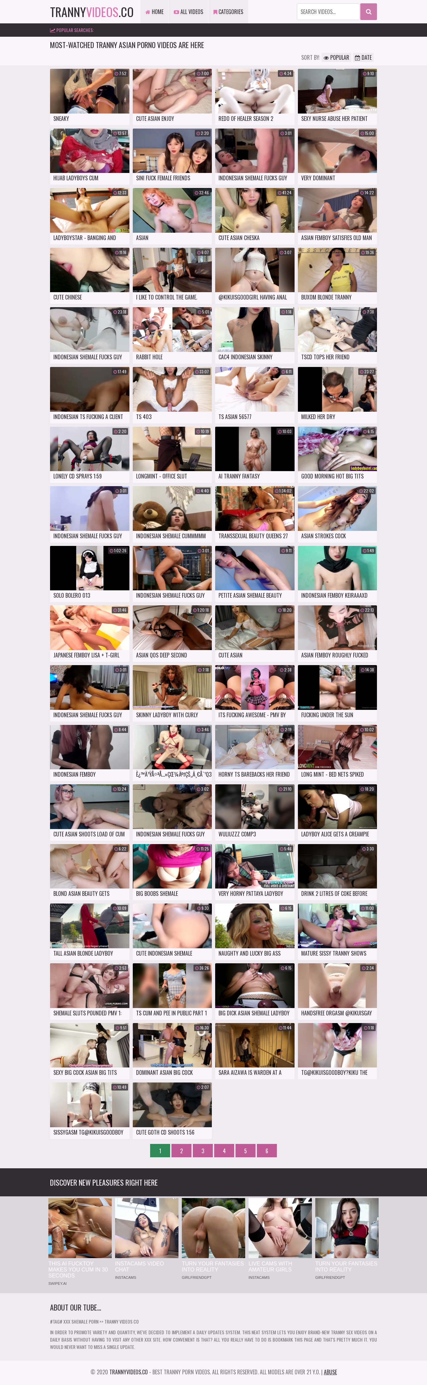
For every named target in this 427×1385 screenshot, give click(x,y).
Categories (228, 12)
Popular (336, 57)
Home (154, 12)
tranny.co (92, 11)
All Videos (188, 12)
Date (363, 57)
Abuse (330, 1372)
